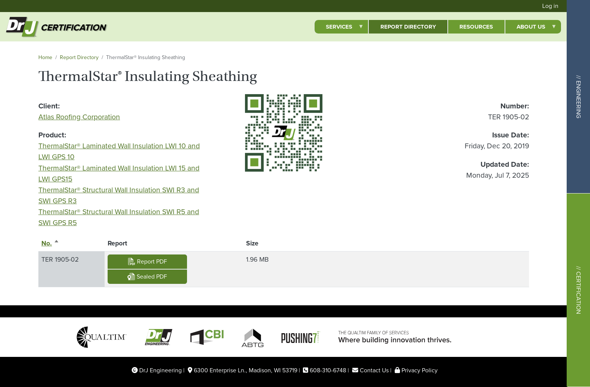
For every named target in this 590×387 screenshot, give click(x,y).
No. (50, 243)
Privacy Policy (419, 370)
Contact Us (374, 370)
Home (45, 57)
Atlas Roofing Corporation (79, 116)
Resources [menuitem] (476, 27)
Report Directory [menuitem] (408, 27)
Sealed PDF (147, 276)
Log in (550, 6)
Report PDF (147, 261)
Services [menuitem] (339, 28)
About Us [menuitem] (531, 28)
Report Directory (79, 57)
